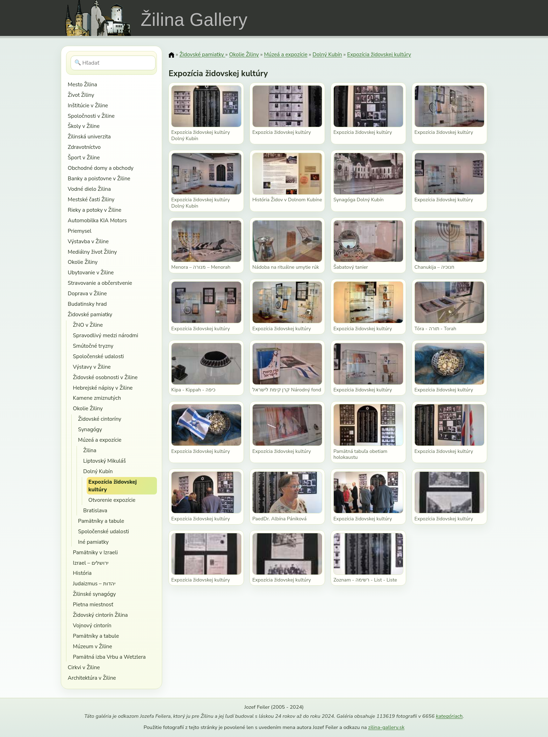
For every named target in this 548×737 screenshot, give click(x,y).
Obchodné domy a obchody (101, 168)
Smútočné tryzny (93, 345)
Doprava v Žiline (87, 293)
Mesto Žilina (82, 84)
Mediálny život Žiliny (92, 251)
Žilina (89, 450)
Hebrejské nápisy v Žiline (103, 387)
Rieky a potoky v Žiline (94, 210)
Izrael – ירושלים (90, 562)
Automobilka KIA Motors (97, 220)
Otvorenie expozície (112, 500)
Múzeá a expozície (99, 439)
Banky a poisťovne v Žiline (99, 178)
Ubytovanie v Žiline (91, 272)
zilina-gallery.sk (386, 727)
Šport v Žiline (84, 157)
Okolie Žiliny (83, 262)
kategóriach (449, 716)
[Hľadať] (113, 63)
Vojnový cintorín (92, 625)
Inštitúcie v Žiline (88, 105)
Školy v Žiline (84, 126)
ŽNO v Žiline (88, 324)
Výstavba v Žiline (88, 241)
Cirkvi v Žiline (84, 667)
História (82, 573)
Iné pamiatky (93, 541)
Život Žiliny (81, 95)
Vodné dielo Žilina (89, 189)
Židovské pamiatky (90, 314)
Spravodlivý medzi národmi (105, 335)
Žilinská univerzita (89, 136)
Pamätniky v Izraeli (95, 552)
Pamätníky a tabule (101, 521)
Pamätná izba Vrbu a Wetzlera (109, 656)
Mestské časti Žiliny (91, 199)
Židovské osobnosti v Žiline (105, 377)
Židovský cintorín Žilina (100, 615)
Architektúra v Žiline (92, 677)
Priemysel (80, 230)
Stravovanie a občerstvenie (100, 283)
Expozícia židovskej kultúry (112, 485)
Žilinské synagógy (94, 594)
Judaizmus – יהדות (94, 583)
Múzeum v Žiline (92, 646)
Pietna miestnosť (93, 604)
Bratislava (95, 510)
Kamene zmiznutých (97, 398)
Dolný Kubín (98, 471)
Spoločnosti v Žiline (91, 116)
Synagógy (90, 429)
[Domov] (171, 55)
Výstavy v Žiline (92, 366)
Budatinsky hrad (87, 304)
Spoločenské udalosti (98, 356)
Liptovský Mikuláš (104, 460)
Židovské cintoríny (99, 418)
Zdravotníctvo (84, 147)
